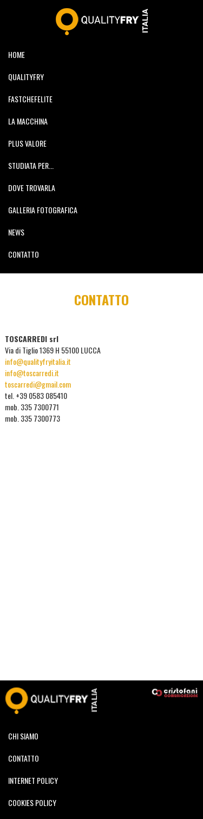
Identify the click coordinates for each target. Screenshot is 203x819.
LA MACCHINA (28, 121)
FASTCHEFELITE (30, 98)
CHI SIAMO (23, 736)
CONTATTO (23, 254)
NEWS (16, 232)
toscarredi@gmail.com (38, 384)
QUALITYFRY (26, 76)
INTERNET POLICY (33, 780)
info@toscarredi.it (32, 372)
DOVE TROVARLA (31, 187)
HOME (16, 54)
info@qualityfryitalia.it (38, 361)
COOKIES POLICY (32, 802)
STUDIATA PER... (31, 165)
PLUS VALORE (27, 143)
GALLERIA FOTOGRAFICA (42, 209)
